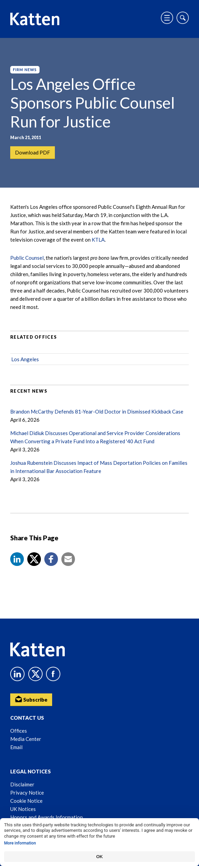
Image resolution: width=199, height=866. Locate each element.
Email (16, 747)
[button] (17, 559)
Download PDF (32, 152)
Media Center (25, 739)
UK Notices (23, 809)
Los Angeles (25, 359)
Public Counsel (27, 258)
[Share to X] (34, 559)
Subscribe (31, 699)
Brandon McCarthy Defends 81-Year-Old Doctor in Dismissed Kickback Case (96, 411)
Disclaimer (22, 784)
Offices (18, 731)
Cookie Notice (26, 801)
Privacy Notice (27, 792)
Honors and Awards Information (46, 817)
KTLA (98, 239)
